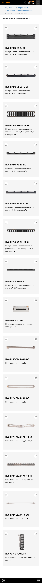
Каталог (12, 7)
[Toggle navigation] (38, 2)
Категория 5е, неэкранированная (20, 10)
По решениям (23, 7)
